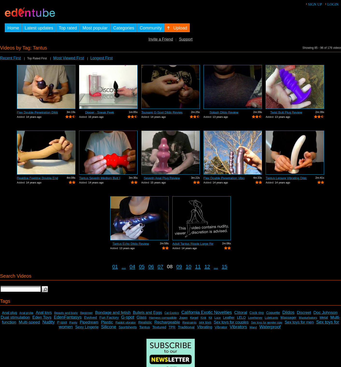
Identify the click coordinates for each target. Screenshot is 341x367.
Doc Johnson (325, 312)
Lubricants (271, 317)
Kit (210, 317)
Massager (289, 317)
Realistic (145, 322)
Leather (228, 317)
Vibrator (221, 327)
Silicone (108, 327)
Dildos (288, 312)
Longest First (101, 58)
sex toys (205, 322)
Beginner (86, 313)
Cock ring (256, 313)
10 (188, 266)
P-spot (62, 322)
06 (151, 266)
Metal (324, 317)
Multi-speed (29, 322)
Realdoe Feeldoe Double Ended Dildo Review (37, 178)
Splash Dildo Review (224, 112)
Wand (253, 327)
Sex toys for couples (231, 322)
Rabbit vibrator (126, 322)
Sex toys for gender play (266, 322)
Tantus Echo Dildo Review (130, 244)
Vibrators (238, 327)
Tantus (144, 327)
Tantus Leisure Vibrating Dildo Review (286, 178)
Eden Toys (41, 317)
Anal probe (26, 313)
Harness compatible (163, 317)
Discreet (304, 313)
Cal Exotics (171, 313)
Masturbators (308, 317)
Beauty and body (66, 313)
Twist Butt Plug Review (286, 112)
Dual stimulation (15, 317)
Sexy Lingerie (87, 327)
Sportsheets (128, 327)
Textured (159, 327)
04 (132, 266)
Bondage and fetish (113, 312)
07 (160, 266)
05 (142, 266)
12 (207, 266)
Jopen (183, 317)
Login (333, 4)
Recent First (10, 58)
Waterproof (270, 327)
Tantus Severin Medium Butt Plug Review (99, 178)
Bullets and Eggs (147, 313)
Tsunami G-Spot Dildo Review (161, 112)
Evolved (90, 317)
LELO (241, 317)
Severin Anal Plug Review (162, 178)
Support (186, 39)
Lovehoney (255, 317)
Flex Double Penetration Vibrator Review (224, 178)
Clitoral (240, 312)
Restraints (189, 322)
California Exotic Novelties (206, 312)
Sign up (315, 4)
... (124, 266)
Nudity (48, 322)
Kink (203, 317)
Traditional (186, 327)
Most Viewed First (68, 58)
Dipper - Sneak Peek (99, 112)
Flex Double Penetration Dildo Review (37, 112)
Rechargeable (167, 322)
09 (179, 266)
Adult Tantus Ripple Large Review (192, 244)
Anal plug (9, 313)
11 (198, 266)
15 (224, 266)
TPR (172, 327)
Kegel (194, 317)
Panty (73, 322)
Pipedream (89, 322)
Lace (217, 317)
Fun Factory (109, 317)
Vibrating (204, 327)
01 (115, 266)
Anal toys (44, 313)
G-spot (127, 317)
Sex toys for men (299, 322)
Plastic (107, 322)
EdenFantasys (68, 317)
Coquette (273, 313)
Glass (141, 317)
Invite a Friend (160, 39)
